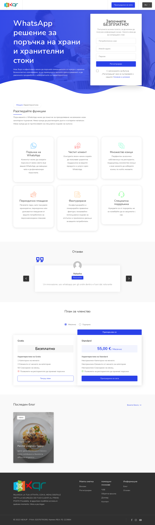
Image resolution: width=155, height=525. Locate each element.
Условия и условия (121, 77)
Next (129, 278)
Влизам (82, 486)
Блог (125, 486)
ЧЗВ (103, 489)
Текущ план (45, 378)
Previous (26, 278)
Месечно (70, 324)
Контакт (105, 501)
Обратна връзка (108, 493)
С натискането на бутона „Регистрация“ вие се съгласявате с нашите (115, 74)
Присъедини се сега (123, 5)
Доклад (104, 497)
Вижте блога (133, 405)
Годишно (85, 324)
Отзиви (126, 490)
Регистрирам (116, 64)
